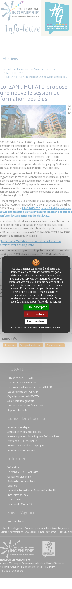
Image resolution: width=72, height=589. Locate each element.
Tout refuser (36, 314)
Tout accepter (36, 307)
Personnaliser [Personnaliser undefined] (36, 321)
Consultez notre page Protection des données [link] (36, 327)
